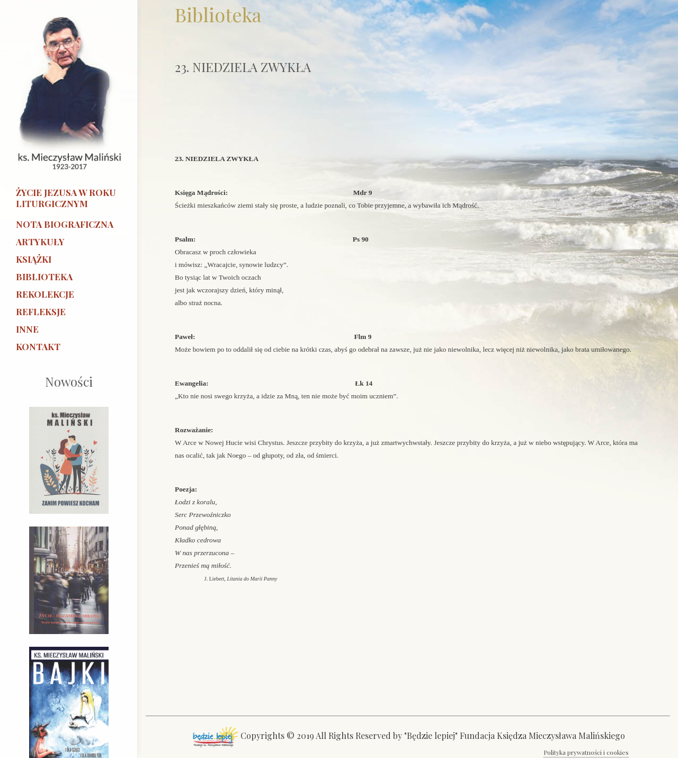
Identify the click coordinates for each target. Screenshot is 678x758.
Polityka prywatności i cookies (586, 752)
